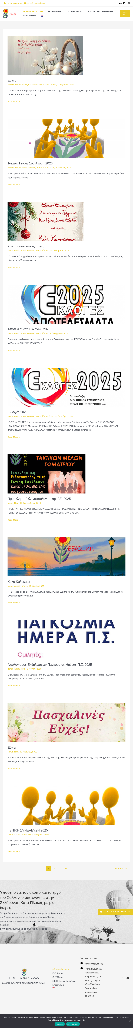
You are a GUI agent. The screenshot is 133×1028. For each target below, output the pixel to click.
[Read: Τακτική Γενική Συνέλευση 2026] (66, 138)
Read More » (14, 101)
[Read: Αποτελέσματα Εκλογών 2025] (66, 304)
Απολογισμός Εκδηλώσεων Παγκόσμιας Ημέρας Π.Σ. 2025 (50, 664)
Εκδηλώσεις (53, 11)
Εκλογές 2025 (17, 412)
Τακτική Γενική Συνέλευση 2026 (30, 163)
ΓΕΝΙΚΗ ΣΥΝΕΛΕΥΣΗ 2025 (28, 830)
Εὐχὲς (12, 747)
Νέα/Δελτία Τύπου (32, 11)
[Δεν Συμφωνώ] (129, 1021)
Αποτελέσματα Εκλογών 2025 (29, 329)
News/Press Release (32, 84)
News (18, 84)
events (11, 84)
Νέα (52, 167)
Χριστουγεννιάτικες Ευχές (26, 246)
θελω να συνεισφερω (115, 911)
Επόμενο (121, 868)
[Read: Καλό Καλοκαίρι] (66, 556)
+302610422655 (14, 3)
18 (66, 868)
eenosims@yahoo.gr (36, 3)
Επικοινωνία (29, 15)
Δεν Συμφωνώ (72, 1024)
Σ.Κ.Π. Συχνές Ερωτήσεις (97, 11)
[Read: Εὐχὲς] (66, 722)
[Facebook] (124, 3)
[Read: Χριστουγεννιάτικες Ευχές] (46, 221)
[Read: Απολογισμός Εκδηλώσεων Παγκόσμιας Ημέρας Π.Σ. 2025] (66, 639)
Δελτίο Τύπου (49, 84)
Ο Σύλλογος (72, 12)
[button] (129, 3)
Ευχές (12, 80)
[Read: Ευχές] (45, 55)
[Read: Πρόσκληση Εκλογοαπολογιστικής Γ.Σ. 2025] (46, 474)
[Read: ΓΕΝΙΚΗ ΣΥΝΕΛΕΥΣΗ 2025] (66, 805)
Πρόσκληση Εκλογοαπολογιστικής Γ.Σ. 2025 (39, 499)
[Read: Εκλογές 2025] (66, 387)
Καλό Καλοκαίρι (19, 581)
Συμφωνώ (60, 1024)
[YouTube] (120, 3)
